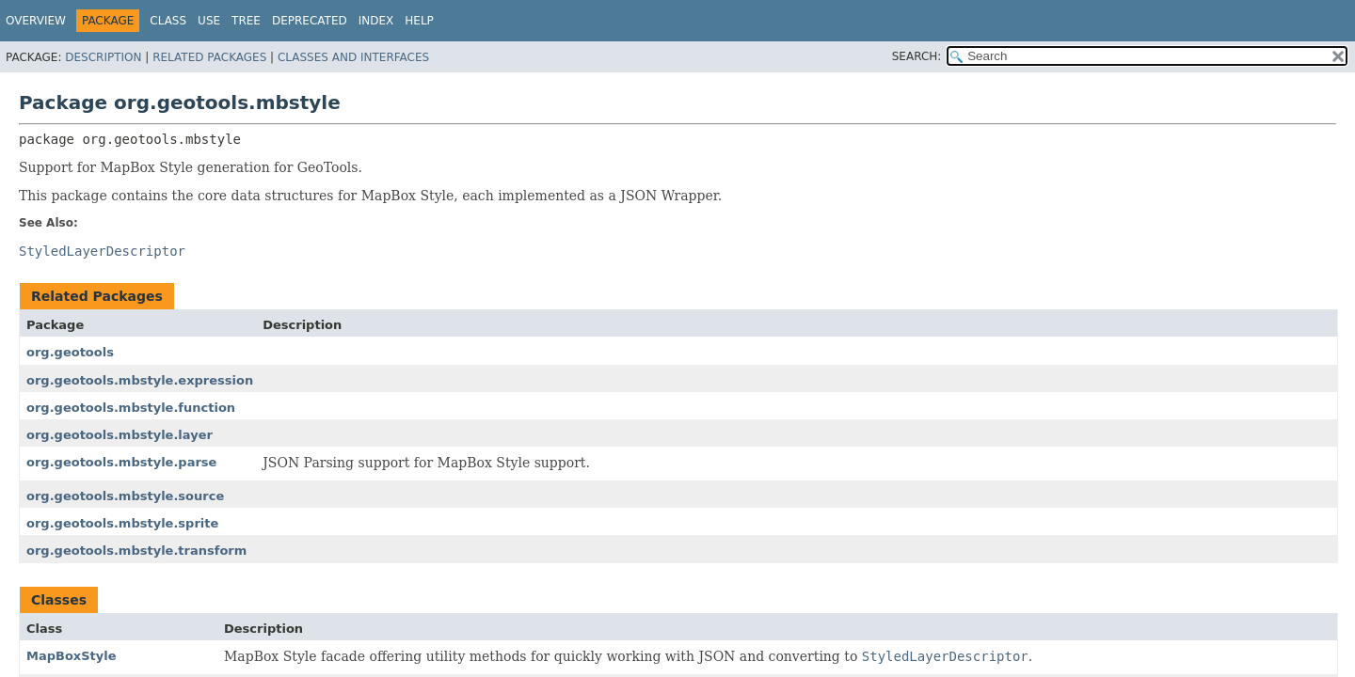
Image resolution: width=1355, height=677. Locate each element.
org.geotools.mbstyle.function (130, 408)
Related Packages (209, 57)
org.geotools (70, 352)
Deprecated (309, 20)
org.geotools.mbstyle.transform (136, 550)
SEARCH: (917, 56)
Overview (36, 20)
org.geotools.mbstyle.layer (119, 435)
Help (419, 20)
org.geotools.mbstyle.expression (139, 380)
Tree (246, 20)
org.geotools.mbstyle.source (125, 496)
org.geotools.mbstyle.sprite (122, 523)
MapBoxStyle (71, 656)
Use (209, 20)
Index (376, 20)
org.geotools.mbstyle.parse (121, 462)
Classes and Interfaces (353, 57)
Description (103, 57)
